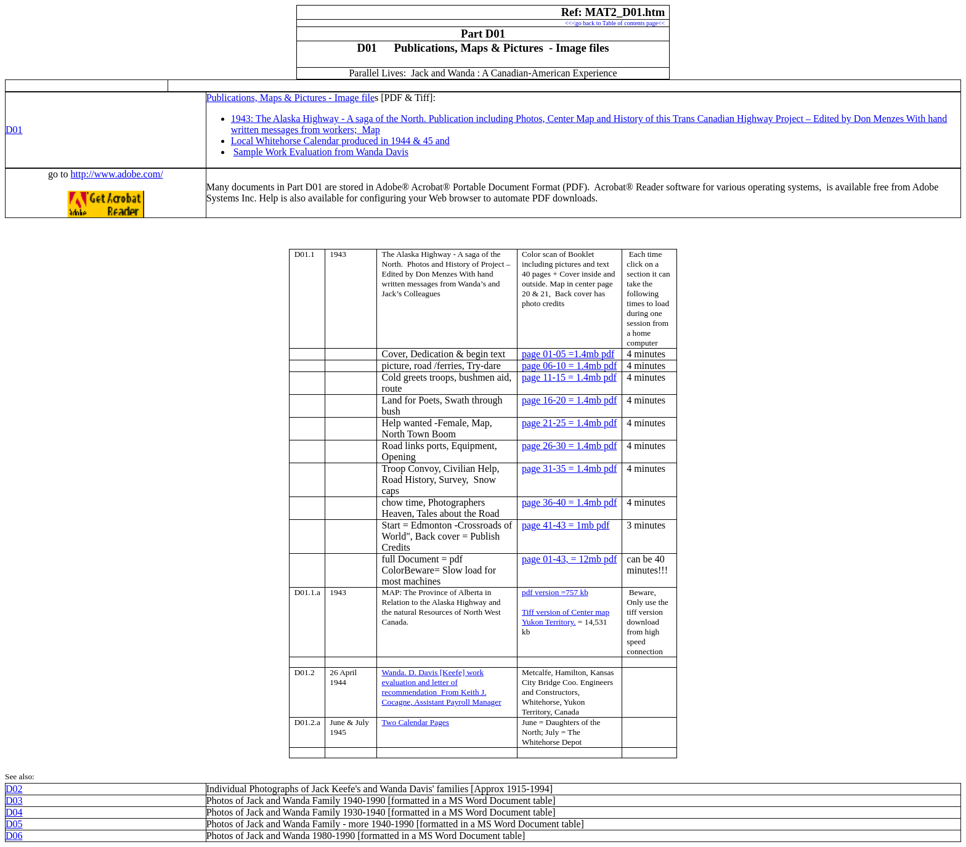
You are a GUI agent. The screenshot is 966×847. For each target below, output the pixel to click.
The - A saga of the (441, 254)
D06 (14, 835)
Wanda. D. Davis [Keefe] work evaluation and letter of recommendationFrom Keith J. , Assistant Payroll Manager (441, 687)
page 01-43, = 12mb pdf (569, 559)
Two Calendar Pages (415, 722)
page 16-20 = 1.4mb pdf (569, 400)
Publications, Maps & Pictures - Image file (290, 97)
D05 (14, 824)
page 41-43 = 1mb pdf (565, 525)
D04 (14, 812)
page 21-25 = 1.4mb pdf (569, 423)
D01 (14, 129)
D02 (14, 789)
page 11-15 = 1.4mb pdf (569, 377)
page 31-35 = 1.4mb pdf (569, 468)
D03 (14, 800)
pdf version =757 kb (555, 592)
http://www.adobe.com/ (117, 174)
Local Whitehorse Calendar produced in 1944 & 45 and (340, 141)
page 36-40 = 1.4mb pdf (569, 502)
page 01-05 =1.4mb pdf (568, 354)
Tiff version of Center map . (565, 616)
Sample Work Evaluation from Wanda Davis (320, 152)
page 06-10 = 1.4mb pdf (569, 365)
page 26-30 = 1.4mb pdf (569, 445)
